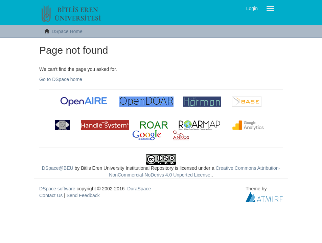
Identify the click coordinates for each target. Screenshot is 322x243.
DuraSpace (139, 188)
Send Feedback (83, 195)
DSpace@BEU (57, 168)
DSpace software (57, 188)
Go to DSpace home (60, 79)
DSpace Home (67, 31)
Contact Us (51, 195)
